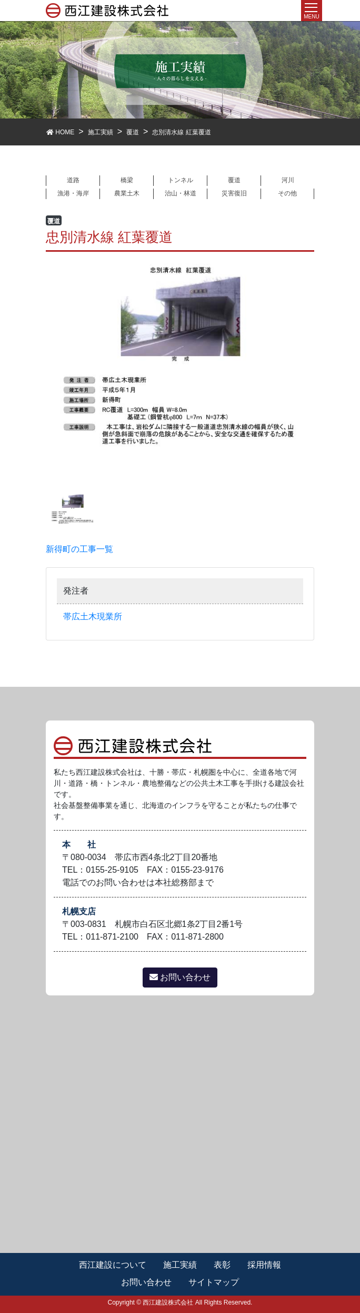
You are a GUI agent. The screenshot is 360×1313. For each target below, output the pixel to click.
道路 (73, 180)
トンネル (180, 180)
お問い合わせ (180, 977)
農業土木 (126, 193)
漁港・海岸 (73, 193)
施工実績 (180, 1264)
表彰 (222, 1264)
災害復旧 (234, 193)
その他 (287, 193)
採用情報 (264, 1264)
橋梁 (127, 180)
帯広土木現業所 (92, 616)
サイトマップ (213, 1282)
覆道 (234, 180)
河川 (288, 180)
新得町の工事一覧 (79, 549)
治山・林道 (180, 193)
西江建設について (112, 1264)
